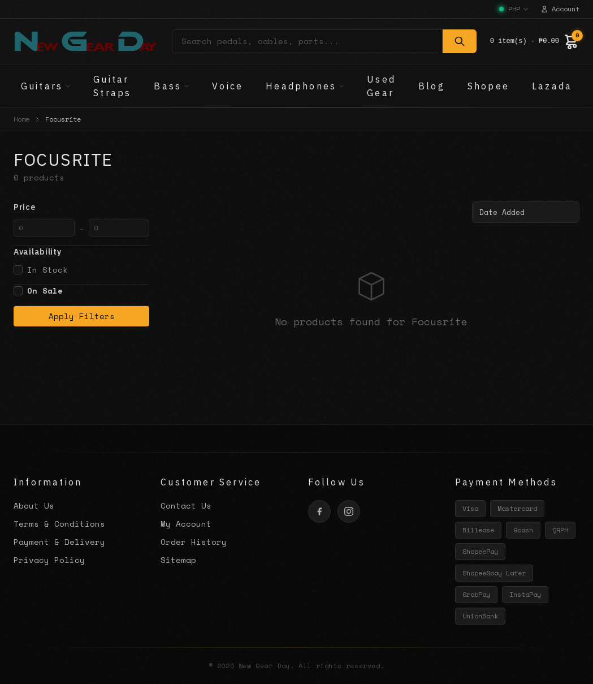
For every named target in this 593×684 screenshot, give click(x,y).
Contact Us (186, 505)
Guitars (46, 86)
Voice (227, 86)
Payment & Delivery (59, 542)
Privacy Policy (49, 560)
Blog (431, 86)
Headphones (305, 86)
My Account (186, 524)
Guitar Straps (112, 86)
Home (21, 119)
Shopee (488, 86)
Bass (171, 86)
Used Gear (381, 86)
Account (559, 9)
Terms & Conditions (59, 524)
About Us (34, 505)
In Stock (41, 270)
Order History (194, 542)
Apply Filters (82, 316)
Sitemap (178, 560)
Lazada (552, 86)
